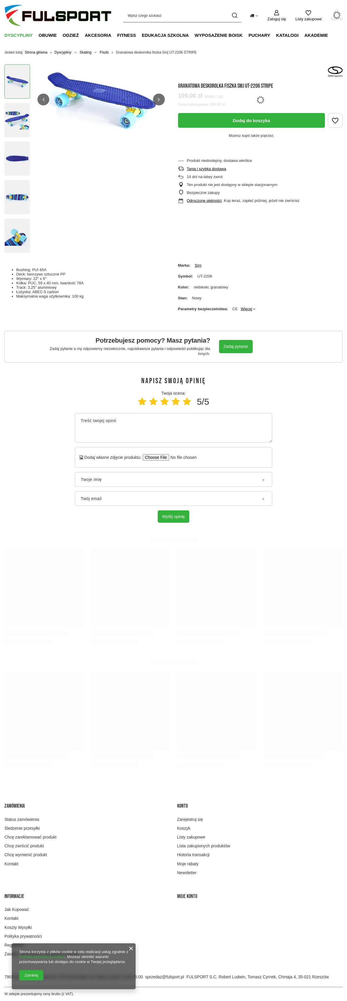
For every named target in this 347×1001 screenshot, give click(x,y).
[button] (43, 99)
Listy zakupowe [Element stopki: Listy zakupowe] (191, 837)
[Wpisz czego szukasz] (182, 15)
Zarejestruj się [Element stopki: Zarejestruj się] (190, 819)
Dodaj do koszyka (251, 120)
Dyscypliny (18, 35)
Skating (85, 52)
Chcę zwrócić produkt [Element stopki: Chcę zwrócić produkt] (24, 846)
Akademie (316, 35)
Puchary (259, 35)
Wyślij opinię (173, 516)
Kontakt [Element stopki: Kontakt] (11, 863)
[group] (101, 99)
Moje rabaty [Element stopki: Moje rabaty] (188, 863)
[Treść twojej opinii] (173, 428)
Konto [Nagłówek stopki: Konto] (182, 806)
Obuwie (48, 35)
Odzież (71, 35)
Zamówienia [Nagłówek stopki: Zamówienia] (14, 806)
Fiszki (104, 52)
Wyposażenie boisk (219, 35)
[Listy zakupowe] (308, 15)
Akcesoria (98, 35)
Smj (198, 265)
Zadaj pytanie (235, 346)
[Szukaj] (234, 15)
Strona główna (36, 52)
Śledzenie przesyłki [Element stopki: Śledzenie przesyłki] (22, 828)
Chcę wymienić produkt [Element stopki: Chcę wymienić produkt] (25, 854)
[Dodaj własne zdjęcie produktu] (182, 457)
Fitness (126, 35)
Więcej (246, 309)
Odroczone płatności (204, 200)
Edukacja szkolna (165, 35)
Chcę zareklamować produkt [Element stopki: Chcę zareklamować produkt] (30, 837)
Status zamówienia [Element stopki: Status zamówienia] (21, 819)
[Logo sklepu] (57, 15)
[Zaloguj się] (276, 15)
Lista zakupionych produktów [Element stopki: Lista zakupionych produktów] (203, 846)
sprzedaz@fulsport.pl (164, 977)
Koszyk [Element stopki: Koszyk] (183, 828)
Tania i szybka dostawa (206, 169)
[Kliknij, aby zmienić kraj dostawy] (254, 15)
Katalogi (287, 35)
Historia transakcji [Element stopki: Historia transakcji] (193, 854)
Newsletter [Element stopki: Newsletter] (187, 872)
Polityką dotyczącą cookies (42, 956)
